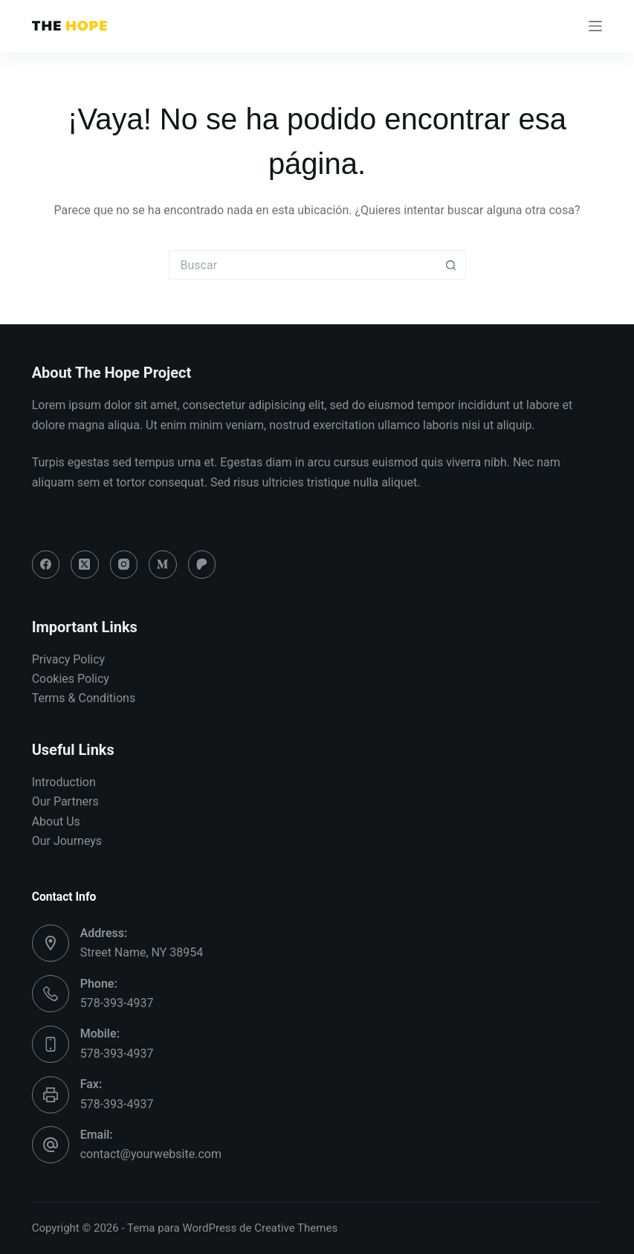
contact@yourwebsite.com (150, 1154)
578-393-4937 (117, 1003)
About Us (56, 821)
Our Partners (65, 801)
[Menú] (595, 26)
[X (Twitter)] (85, 564)
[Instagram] (124, 564)
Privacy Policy (69, 659)
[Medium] (163, 564)
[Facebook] (46, 564)
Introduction (64, 782)
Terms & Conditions (84, 698)
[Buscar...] (302, 265)
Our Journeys (67, 841)
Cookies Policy (70, 679)
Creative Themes (295, 1228)
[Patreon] (202, 564)
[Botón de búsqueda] (451, 265)
